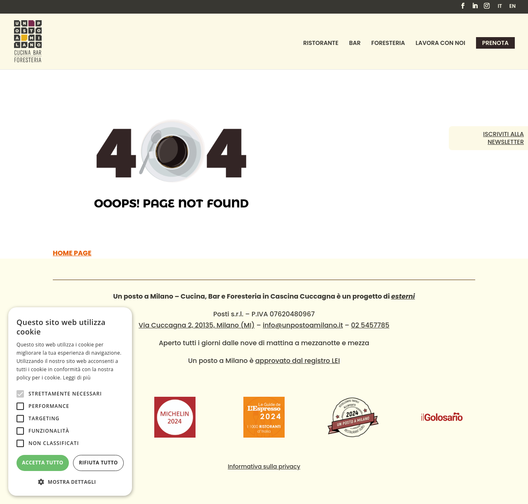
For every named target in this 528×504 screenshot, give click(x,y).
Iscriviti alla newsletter (503, 138)
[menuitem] (500, 8)
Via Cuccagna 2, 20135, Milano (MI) (197, 325)
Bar (355, 43)
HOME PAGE (72, 253)
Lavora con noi (440, 43)
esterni (403, 296)
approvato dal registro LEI (297, 360)
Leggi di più (77, 377)
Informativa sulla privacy (264, 466)
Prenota (495, 43)
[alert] (70, 401)
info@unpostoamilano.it (303, 325)
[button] (70, 482)
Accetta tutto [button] (42, 462)
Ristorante (320, 43)
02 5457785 (370, 325)
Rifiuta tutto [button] (98, 462)
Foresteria (388, 43)
